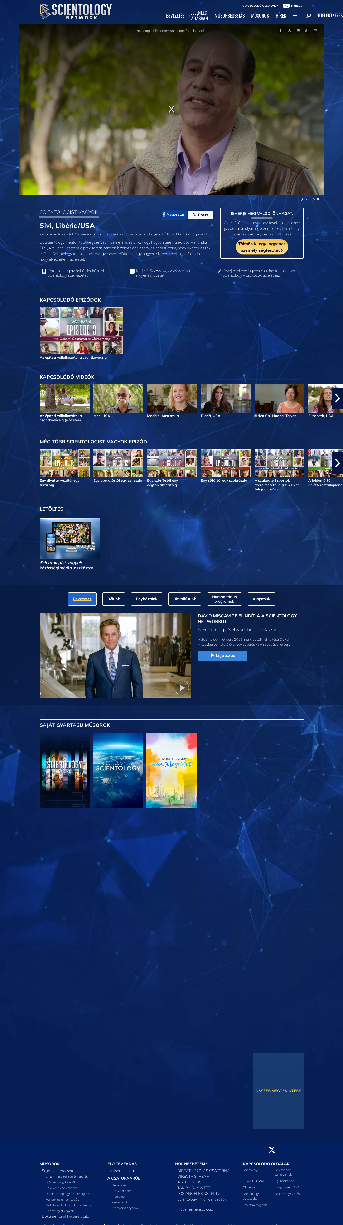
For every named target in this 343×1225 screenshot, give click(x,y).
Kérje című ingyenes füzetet (163, 273)
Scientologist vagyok (60, 1211)
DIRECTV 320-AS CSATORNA (203, 1170)
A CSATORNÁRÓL (123, 1178)
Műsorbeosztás (123, 1170)
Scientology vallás (287, 1194)
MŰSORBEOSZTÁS (230, 16)
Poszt (200, 214)
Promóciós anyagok (125, 1208)
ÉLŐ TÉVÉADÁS (122, 1163)
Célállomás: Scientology (62, 1188)
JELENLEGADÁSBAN (199, 16)
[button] (337, 398)
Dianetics (249, 1187)
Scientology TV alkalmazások (202, 1199)
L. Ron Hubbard (253, 1181)
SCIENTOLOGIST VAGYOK (69, 212)
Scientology (251, 1170)
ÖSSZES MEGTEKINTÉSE (278, 1090)
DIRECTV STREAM (193, 1176)
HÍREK (281, 16)
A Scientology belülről (60, 1182)
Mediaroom (119, 1196)
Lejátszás (222, 656)
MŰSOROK (260, 16)
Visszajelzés (120, 1202)
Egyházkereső (284, 1181)
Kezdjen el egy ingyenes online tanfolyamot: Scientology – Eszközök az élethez (259, 273)
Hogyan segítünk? (287, 1187)
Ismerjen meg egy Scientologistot (68, 1194)
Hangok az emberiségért (62, 1199)
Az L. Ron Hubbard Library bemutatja (70, 1205)
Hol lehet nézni (122, 1191)
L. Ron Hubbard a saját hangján (67, 1176)
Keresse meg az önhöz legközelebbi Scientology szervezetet (78, 273)
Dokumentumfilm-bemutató (65, 1216)
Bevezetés (119, 1185)
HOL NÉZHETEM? (191, 1163)
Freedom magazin (255, 1205)
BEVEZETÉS (175, 16)
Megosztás (173, 214)
